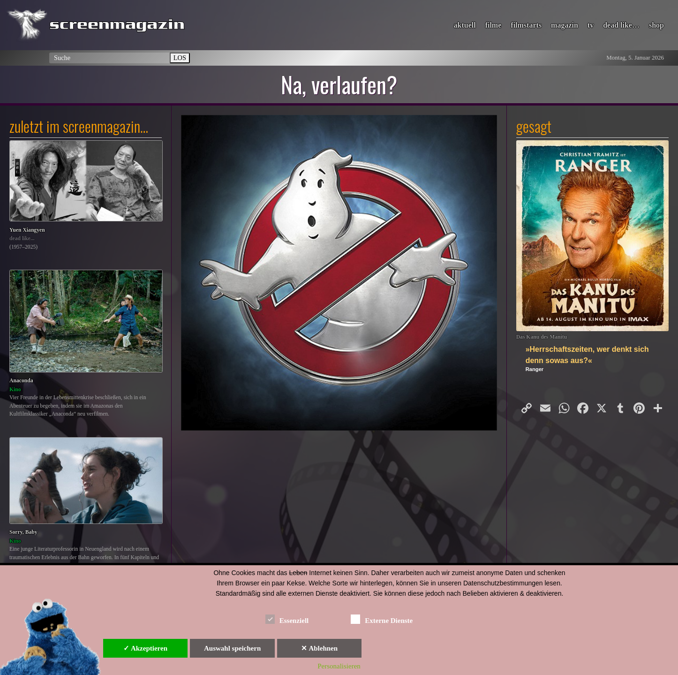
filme (493, 25)
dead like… (621, 25)
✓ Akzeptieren (145, 648)
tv (591, 25)
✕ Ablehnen (319, 648)
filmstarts (526, 25)
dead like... (22, 238)
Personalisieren (339, 666)
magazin (564, 25)
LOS (179, 57)
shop (656, 25)
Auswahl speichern (232, 648)
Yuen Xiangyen (27, 230)
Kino (15, 390)
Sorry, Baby (23, 532)
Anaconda (21, 381)
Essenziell (287, 619)
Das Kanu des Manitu (541, 337)
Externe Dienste (382, 619)
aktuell (465, 25)
